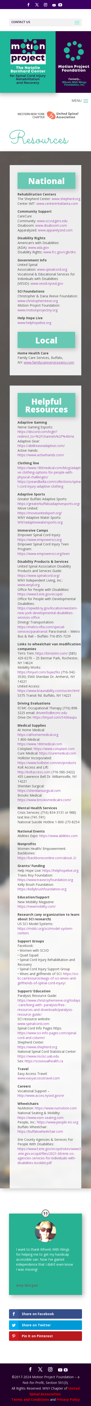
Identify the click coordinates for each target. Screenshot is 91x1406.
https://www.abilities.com (58, 835)
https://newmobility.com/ (37, 906)
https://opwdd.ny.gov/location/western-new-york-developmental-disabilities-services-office (48, 613)
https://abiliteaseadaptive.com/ (41, 445)
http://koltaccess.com (34, 772)
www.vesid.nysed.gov (47, 283)
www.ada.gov (38, 247)
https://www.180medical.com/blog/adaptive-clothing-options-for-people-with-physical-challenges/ (49, 472)
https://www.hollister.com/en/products (47, 762)
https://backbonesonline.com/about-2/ (47, 858)
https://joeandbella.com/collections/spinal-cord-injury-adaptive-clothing (49, 484)
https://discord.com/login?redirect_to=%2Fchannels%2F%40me (46, 434)
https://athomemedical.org (38, 734)
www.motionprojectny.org (38, 310)
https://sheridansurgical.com (39, 790)
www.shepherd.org (66, 198)
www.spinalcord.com (33, 1023)
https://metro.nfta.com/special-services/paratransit (41, 629)
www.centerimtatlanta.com (57, 203)
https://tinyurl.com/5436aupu (55, 717)
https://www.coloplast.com (54, 748)
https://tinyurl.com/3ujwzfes (39, 672)
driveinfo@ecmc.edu (51, 712)
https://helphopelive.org (60, 870)
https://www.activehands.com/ (41, 455)
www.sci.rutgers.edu (52, 221)
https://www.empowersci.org (40, 539)
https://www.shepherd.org (37, 1047)
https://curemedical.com (57, 753)
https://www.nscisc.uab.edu (38, 1056)
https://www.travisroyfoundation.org (45, 879)
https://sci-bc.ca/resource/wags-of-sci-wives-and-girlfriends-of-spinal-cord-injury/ (48, 978)
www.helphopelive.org (34, 322)
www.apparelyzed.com (55, 230)
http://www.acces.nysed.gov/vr (41, 1095)
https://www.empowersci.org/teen (44, 553)
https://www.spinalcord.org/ (39, 575)
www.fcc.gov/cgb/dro (59, 252)
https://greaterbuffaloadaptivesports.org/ (49, 503)
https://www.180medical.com (40, 744)
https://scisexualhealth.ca (44, 1061)
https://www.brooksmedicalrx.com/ (44, 800)
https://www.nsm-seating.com (41, 1117)
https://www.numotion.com (56, 1108)
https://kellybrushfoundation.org (42, 889)
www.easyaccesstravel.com (39, 1078)
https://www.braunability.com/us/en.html (48, 690)
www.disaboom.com (51, 225)
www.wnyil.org (29, 585)
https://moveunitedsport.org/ (40, 513)
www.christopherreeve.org (38, 301)
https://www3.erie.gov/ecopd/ (40, 594)
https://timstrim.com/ (51, 653)
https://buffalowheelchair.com (40, 1131)
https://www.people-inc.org (57, 1122)
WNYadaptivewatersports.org (40, 522)
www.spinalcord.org (52, 269)
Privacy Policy (68, 1399)
